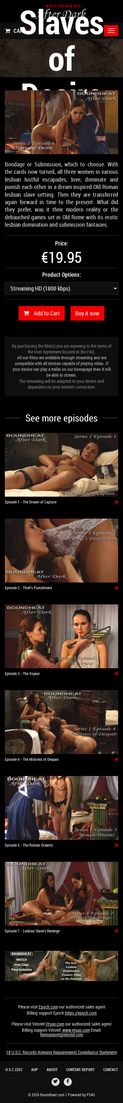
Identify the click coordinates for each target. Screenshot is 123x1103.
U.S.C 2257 (14, 1069)
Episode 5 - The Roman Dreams (29, 845)
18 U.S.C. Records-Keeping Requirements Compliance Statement (61, 1052)
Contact (110, 1069)
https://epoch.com (81, 1013)
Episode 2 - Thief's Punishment (28, 588)
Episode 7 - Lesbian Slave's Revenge (32, 931)
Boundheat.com (52, 1094)
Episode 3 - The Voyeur (22, 673)
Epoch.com (48, 1007)
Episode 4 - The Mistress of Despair (32, 759)
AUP (34, 1069)
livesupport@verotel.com (61, 1034)
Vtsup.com (54, 1024)
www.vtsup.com (76, 1030)
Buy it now (87, 313)
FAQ (90, 352)
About (52, 1069)
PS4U (91, 1094)
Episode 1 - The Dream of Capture (30, 502)
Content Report (80, 1069)
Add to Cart (42, 313)
